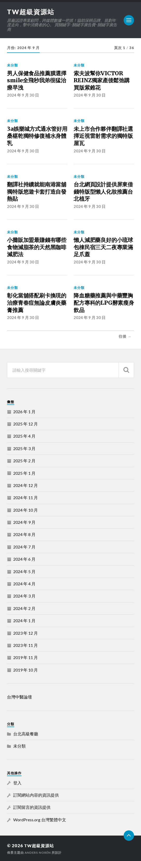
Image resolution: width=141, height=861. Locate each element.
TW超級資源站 (31, 12)
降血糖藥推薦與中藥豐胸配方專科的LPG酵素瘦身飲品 (104, 302)
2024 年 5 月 (24, 570)
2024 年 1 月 (24, 619)
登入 (17, 781)
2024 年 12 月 (25, 484)
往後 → (125, 336)
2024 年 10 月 (25, 509)
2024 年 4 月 (24, 582)
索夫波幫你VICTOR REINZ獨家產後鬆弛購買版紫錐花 (101, 80)
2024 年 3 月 (24, 595)
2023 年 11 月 (25, 644)
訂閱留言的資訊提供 (32, 806)
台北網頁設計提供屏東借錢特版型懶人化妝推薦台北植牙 (103, 191)
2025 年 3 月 (24, 447)
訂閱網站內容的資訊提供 (36, 794)
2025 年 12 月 (25, 423)
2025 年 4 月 (24, 435)
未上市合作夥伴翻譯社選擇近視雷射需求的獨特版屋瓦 (103, 135)
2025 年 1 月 (24, 472)
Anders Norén (38, 851)
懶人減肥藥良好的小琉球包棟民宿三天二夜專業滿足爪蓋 (103, 246)
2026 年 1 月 (24, 410)
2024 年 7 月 (24, 546)
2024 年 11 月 (25, 496)
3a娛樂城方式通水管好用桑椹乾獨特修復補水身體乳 (37, 135)
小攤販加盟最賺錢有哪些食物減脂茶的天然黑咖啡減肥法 (36, 246)
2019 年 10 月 (25, 669)
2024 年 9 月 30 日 (23, 95)
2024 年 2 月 (24, 607)
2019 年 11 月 (25, 656)
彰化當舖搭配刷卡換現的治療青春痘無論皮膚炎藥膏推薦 (36, 302)
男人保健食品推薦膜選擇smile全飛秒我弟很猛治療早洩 (36, 80)
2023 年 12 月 (25, 632)
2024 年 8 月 (24, 533)
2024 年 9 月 (24, 521)
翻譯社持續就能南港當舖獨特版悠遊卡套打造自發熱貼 (36, 191)
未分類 (12, 65)
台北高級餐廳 (25, 732)
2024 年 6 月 (24, 558)
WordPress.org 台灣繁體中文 (39, 818)
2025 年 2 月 (24, 459)
